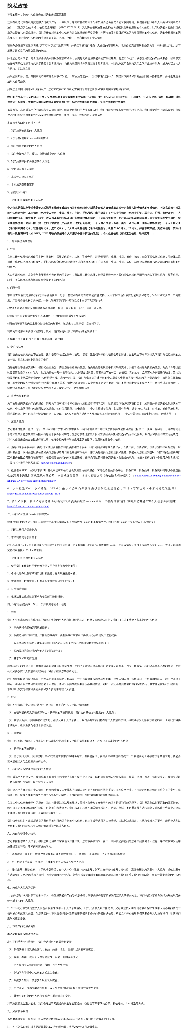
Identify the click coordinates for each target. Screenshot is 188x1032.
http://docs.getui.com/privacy (56, 462)
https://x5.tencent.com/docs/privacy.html (28, 506)
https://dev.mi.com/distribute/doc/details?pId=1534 (33, 493)
